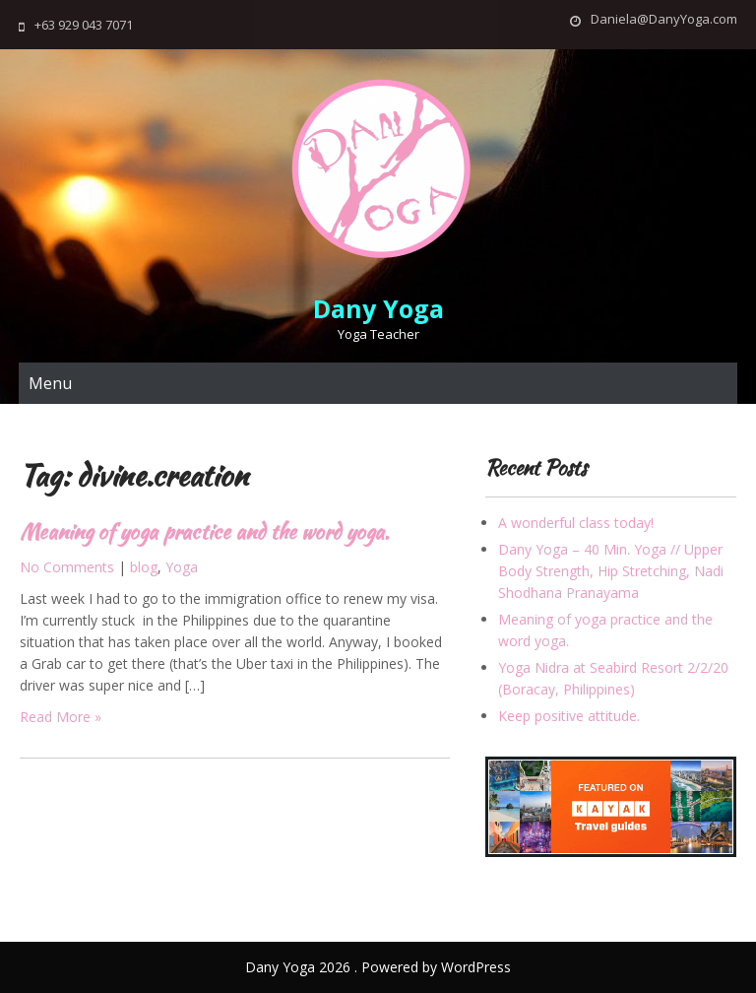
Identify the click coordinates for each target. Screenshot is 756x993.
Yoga (181, 567)
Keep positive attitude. (569, 715)
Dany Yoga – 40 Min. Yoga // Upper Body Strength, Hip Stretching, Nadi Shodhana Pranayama (611, 571)
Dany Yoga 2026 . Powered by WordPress (378, 967)
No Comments (67, 567)
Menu (50, 383)
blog (144, 567)
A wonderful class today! (576, 522)
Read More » (60, 716)
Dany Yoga (378, 308)
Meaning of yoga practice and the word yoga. (204, 531)
